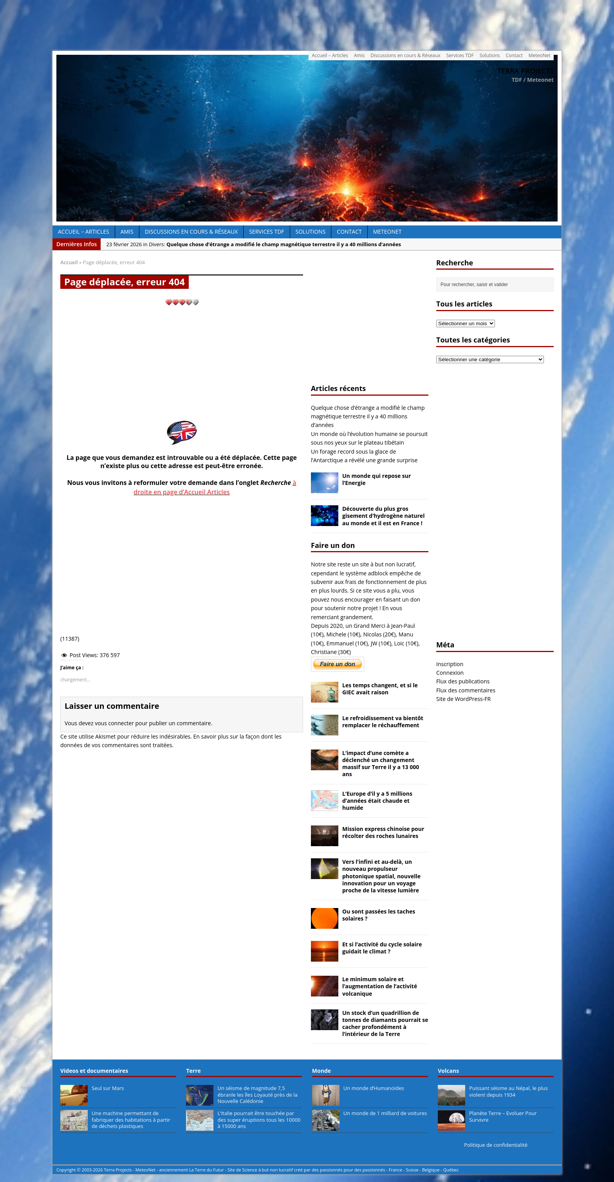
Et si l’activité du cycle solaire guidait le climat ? (382, 948)
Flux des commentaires (465, 690)
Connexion (450, 672)
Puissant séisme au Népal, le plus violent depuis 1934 (508, 1091)
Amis (359, 55)
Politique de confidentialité (495, 1144)
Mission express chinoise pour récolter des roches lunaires (383, 832)
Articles (218, 492)
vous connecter (114, 723)
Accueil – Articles (330, 55)
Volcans (448, 1070)
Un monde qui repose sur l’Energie (376, 479)
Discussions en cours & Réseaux (405, 55)
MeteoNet (540, 55)
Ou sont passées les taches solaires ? (378, 915)
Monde (321, 1070)
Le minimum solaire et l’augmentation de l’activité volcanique (379, 986)
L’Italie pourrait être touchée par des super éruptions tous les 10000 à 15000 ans (258, 1120)
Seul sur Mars (108, 1088)
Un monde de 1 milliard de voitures (385, 1113)
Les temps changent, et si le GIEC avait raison (380, 688)
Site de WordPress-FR (463, 699)
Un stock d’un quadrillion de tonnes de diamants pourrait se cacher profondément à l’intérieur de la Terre (385, 1023)
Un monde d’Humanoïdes (373, 1088)
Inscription (449, 664)
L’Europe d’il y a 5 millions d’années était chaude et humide (377, 800)
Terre (193, 1070)
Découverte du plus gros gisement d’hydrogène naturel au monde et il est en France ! (383, 515)
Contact (514, 55)
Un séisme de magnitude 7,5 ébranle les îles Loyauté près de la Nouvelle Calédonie (257, 1095)
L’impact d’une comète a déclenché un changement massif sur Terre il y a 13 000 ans (380, 763)
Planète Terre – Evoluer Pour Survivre (502, 1116)
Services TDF (460, 55)
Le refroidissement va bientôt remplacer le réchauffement (382, 721)
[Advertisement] (307, 23)
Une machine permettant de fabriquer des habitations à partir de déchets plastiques (131, 1120)
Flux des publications (463, 681)
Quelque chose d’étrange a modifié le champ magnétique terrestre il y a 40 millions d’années (368, 416)
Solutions (490, 55)
